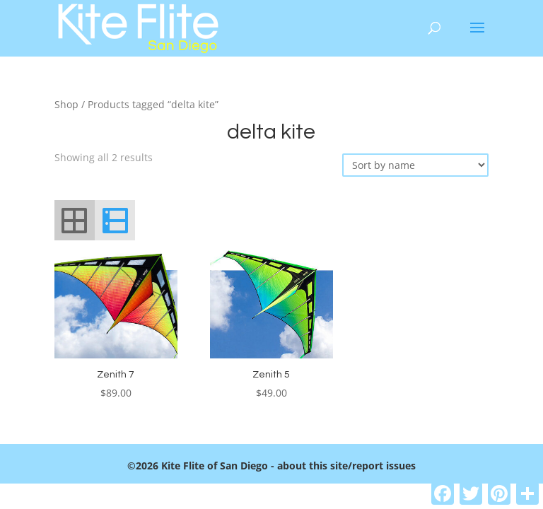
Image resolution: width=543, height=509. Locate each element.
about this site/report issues (346, 465)
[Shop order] (415, 165)
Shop (66, 104)
